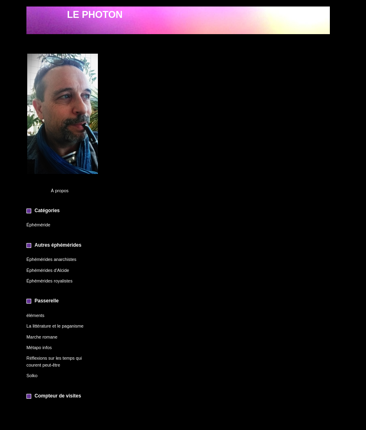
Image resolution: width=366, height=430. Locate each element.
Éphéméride (38, 224)
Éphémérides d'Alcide (47, 270)
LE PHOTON (95, 14)
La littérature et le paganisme (55, 326)
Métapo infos (39, 347)
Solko (31, 375)
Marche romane (41, 336)
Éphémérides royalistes (49, 280)
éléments (35, 315)
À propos (60, 190)
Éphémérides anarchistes (51, 259)
